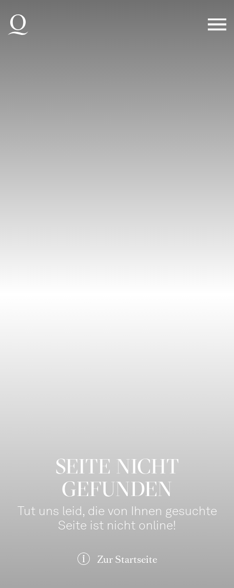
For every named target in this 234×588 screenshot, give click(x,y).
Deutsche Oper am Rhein (18, 24)
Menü (217, 24)
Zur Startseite (127, 559)
